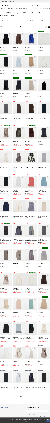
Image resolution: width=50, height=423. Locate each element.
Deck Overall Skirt (41, 95)
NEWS (36, 8)
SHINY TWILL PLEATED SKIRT (6, 142)
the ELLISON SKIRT (29, 71)
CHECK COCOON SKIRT (5, 265)
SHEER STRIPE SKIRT (4, 289)
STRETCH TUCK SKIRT (42, 240)
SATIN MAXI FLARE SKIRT (5, 167)
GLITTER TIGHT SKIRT (42, 265)
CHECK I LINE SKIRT (29, 118)
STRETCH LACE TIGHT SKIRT (44, 48)
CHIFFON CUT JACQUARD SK (6, 362)
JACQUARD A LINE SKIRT (18, 216)
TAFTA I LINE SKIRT (29, 191)
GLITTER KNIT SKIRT (17, 142)
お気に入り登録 (9, 34)
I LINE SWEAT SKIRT (42, 167)
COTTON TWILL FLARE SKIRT (44, 314)
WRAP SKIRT (40, 142)
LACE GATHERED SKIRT (17, 289)
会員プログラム (19, 419)
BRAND (20, 8)
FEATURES (25, 8)
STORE (40, 8)
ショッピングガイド (11, 419)
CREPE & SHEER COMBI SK (5, 338)
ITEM (16, 8)
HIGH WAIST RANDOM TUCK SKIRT (20, 240)
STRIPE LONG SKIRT (17, 71)
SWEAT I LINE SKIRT (4, 191)
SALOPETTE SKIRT (29, 362)
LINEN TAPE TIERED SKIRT (5, 314)
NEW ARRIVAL (11, 8)
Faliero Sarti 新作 (9, 12)
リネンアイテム (41, 12)
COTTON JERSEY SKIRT (5, 48)
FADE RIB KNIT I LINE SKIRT (18, 95)
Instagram (46, 416)
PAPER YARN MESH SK (30, 338)
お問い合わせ (35, 419)
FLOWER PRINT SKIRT (29, 167)
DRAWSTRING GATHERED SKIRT (6, 95)
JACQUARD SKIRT (29, 289)
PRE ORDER (4, 8)
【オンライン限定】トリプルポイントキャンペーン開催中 (25, 1)
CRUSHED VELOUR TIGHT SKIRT (6, 240)
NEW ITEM (25, 12)
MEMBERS (45, 8)
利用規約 (40, 419)
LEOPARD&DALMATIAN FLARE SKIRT (20, 362)
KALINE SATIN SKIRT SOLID (30, 265)
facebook (38, 416)
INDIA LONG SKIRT (4, 118)
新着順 (2, 20)
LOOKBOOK (31, 8)
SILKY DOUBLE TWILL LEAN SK (19, 314)
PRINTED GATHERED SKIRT (31, 240)
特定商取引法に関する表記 (27, 419)
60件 (42, 20)
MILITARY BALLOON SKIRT (43, 216)
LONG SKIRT (15, 191)
